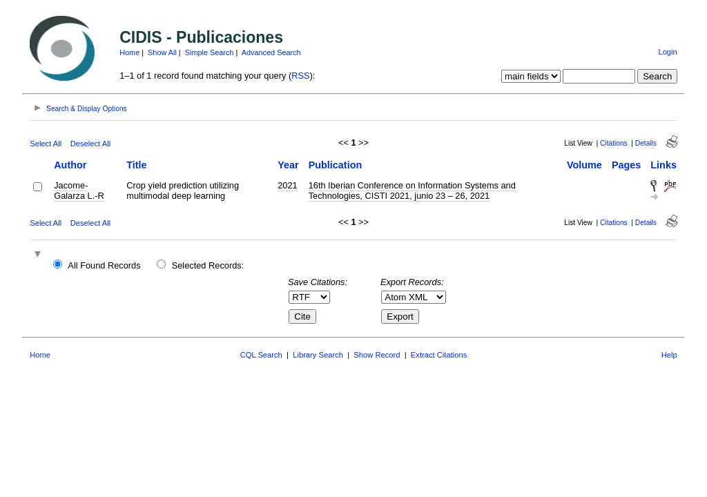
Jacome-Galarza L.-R (79, 190)
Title (136, 164)
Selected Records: (208, 265)
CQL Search (261, 355)
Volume (584, 164)
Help (669, 355)
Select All (45, 143)
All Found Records (104, 265)
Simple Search (209, 52)
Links (663, 164)
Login (667, 52)
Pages (626, 164)
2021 (287, 185)
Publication (335, 164)
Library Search (318, 355)
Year (288, 164)
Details (646, 143)
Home (129, 52)
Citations (614, 143)
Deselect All (90, 143)
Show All (162, 52)
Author (70, 164)
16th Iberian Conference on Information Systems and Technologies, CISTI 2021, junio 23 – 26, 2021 (412, 190)
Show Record (377, 355)
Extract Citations (439, 355)
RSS (300, 75)
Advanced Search (271, 52)
